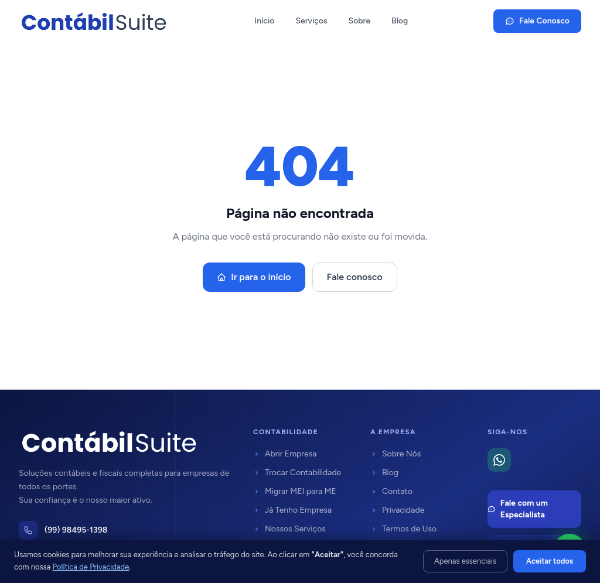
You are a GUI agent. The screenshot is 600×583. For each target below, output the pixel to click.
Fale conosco (355, 276)
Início (264, 21)
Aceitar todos (549, 561)
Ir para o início (254, 276)
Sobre (360, 21)
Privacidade (397, 510)
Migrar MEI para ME (294, 491)
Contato (391, 491)
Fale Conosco (537, 21)
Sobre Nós (395, 454)
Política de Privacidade (91, 566)
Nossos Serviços (289, 529)
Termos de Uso (403, 529)
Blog (399, 21)
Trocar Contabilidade (297, 473)
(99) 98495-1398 (76, 530)
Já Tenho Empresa (292, 510)
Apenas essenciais (465, 561)
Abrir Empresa (284, 454)
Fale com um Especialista (518, 509)
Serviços (311, 21)
